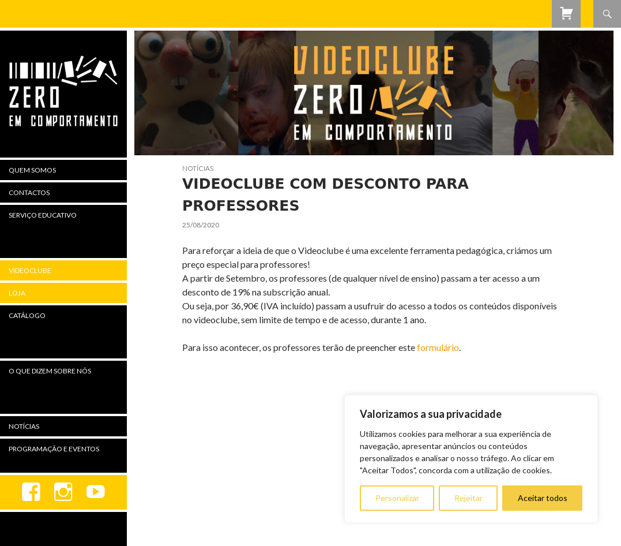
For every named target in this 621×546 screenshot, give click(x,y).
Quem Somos (32, 170)
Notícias (197, 168)
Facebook (31, 492)
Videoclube (30, 270)
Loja (17, 293)
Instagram (63, 492)
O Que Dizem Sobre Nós (50, 371)
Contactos (29, 192)
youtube (96, 492)
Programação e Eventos (54, 448)
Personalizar (397, 498)
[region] (471, 459)
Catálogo (27, 315)
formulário (438, 347)
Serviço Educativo (43, 215)
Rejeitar (468, 498)
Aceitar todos (542, 498)
